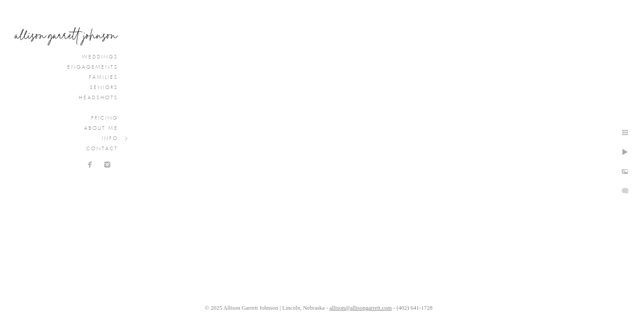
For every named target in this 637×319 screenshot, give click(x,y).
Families (103, 77)
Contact (102, 149)
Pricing (104, 118)
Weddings (100, 57)
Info (110, 138)
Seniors (104, 87)
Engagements (92, 67)
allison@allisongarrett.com (361, 307)
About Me (101, 128)
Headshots (98, 98)
